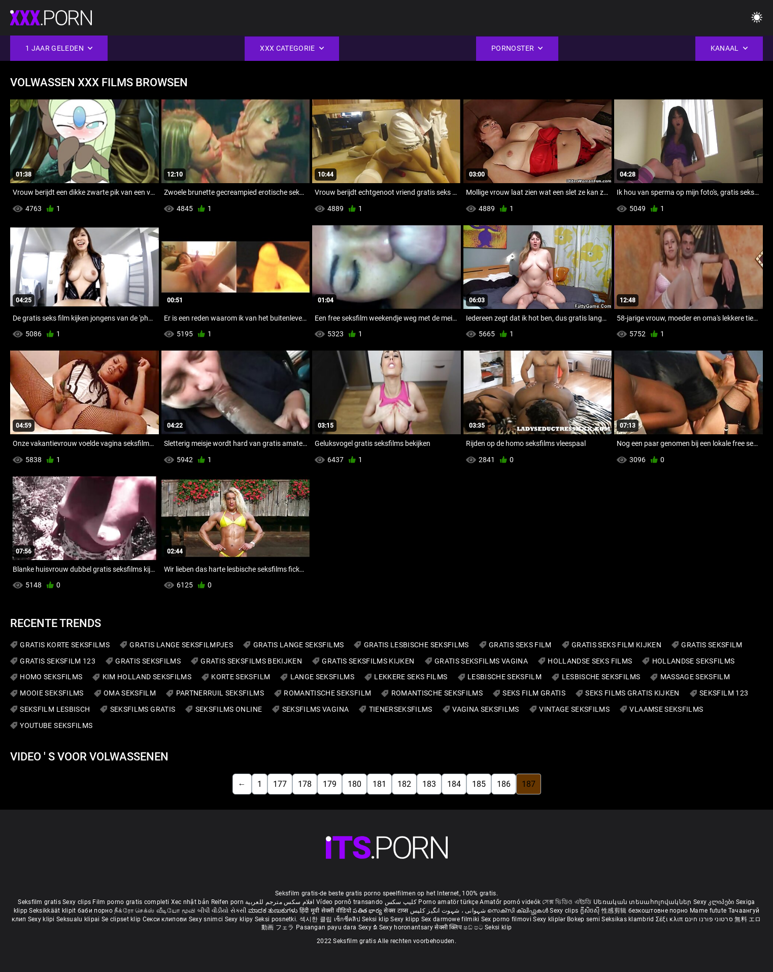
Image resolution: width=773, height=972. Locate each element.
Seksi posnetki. (277, 919)
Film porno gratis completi (130, 902)
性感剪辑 (614, 910)
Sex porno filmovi (506, 919)
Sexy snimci (207, 919)
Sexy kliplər (550, 919)
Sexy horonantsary (406, 927)
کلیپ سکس (401, 902)
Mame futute (708, 910)
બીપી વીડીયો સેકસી (222, 910)
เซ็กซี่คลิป (348, 919)
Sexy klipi (42, 919)
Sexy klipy (240, 919)
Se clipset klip (122, 919)
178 (305, 784)
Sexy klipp (405, 919)
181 (379, 784)
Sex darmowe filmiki (450, 919)
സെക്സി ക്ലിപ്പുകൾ (518, 910)
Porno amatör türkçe (448, 902)
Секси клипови (166, 919)
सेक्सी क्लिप (448, 927)
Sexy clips (77, 902)
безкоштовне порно (658, 910)
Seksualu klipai (79, 919)
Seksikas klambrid (628, 919)
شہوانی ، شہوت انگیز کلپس (449, 910)
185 (479, 784)
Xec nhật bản (190, 902)
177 (280, 784)
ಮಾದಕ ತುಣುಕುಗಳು (273, 910)
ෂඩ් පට (474, 927)
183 (429, 784)
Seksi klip (376, 919)
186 (504, 784)
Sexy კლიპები (714, 902)
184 (454, 784)
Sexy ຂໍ (368, 927)
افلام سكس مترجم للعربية (280, 902)
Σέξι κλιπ (670, 919)
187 (528, 784)
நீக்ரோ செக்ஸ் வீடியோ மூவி (154, 910)
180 (354, 784)
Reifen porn (227, 902)
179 (330, 784)
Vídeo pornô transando (349, 902)
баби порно (95, 910)
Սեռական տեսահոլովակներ (643, 902)
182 (404, 784)
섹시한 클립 (316, 919)
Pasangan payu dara (327, 927)
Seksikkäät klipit (53, 910)
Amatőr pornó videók (510, 902)
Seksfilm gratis (39, 902)
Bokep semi (583, 919)
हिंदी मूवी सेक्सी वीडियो (325, 910)
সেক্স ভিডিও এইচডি (566, 902)
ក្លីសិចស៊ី (591, 910)
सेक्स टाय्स (397, 910)
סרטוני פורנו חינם (709, 919)
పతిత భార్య (368, 910)
